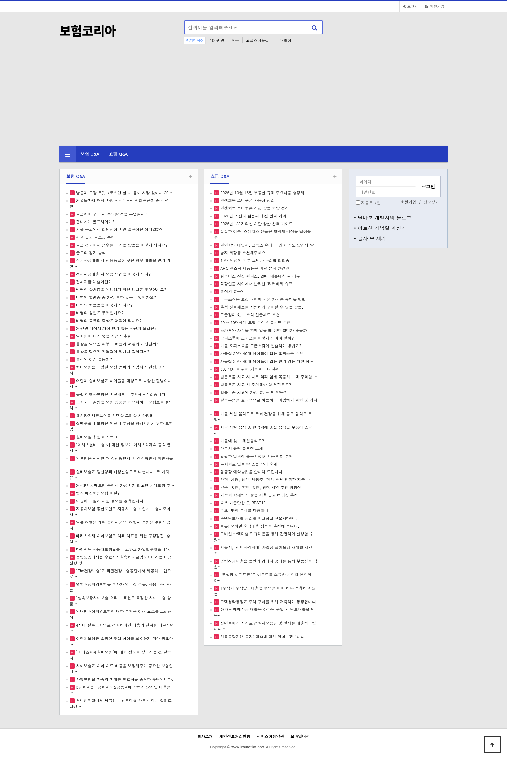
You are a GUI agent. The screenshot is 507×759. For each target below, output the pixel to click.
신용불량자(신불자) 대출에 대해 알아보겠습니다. (262, 636)
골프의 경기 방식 (90, 252)
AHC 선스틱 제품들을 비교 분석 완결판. (255, 268)
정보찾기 (431, 202)
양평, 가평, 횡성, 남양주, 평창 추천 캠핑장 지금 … (264, 479)
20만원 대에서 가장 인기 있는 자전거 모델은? (115, 328)
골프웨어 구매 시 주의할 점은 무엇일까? (111, 213)
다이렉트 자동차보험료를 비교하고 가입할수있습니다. (123, 549)
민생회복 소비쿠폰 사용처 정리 (247, 200)
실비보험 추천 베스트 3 (96, 436)
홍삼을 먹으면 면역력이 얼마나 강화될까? (112, 351)
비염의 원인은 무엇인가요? (99, 312)
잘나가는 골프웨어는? (94, 221)
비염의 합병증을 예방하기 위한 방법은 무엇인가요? (120, 289)
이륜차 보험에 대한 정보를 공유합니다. (110, 500)
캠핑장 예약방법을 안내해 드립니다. (251, 471)
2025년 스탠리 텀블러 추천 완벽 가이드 (254, 215)
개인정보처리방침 (234, 736)
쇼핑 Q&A (118, 154)
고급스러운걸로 (259, 40)
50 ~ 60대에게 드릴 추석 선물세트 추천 (255, 322)
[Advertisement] (253, 97)
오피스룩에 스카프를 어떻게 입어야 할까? (256, 338)
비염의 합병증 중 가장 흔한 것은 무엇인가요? (115, 297)
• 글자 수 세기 (370, 238)
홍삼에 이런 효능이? (93, 359)
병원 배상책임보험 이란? (97, 493)
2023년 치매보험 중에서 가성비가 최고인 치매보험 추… (124, 485)
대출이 (285, 40)
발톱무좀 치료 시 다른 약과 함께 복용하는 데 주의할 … (268, 376)
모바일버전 (300, 736)
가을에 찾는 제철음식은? (241, 440)
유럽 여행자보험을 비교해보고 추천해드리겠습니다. (121, 394)
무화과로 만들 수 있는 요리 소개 (248, 464)
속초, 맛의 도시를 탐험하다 (243, 510)
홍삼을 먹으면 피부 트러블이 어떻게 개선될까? (116, 343)
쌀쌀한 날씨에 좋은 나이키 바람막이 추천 (256, 456)
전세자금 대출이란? (93, 281)
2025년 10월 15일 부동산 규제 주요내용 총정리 (261, 192)
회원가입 (434, 6)
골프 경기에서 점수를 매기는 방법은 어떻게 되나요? (121, 245)
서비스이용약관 (270, 736)
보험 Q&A (90, 154)
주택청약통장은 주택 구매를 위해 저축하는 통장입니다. (268, 601)
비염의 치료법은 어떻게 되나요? (104, 305)
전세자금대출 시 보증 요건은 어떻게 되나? (113, 274)
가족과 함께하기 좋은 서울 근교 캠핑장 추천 (258, 495)
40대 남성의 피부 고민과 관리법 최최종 (254, 260)
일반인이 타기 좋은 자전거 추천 (103, 336)
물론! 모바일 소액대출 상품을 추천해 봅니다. (259, 526)
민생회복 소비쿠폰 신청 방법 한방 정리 (254, 208)
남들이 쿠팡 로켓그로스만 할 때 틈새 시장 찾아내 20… (123, 192)
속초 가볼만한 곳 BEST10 (242, 502)
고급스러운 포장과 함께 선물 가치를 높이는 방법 (262, 299)
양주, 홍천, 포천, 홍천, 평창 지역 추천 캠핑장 (260, 487)
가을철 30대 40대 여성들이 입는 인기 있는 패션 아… (266, 361)
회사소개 (205, 736)
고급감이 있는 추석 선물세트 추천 (249, 314)
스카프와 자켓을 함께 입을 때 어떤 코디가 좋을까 (263, 330)
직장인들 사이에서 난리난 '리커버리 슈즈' (256, 283)
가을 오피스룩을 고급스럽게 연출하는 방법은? (260, 345)
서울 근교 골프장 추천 (95, 237)
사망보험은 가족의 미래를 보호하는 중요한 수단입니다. (124, 679)
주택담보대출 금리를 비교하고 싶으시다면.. (258, 518)
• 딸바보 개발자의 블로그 (382, 217)
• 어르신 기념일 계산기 (380, 227)
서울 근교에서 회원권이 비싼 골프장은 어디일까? (118, 229)
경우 (235, 40)
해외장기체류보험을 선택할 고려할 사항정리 (114, 415)
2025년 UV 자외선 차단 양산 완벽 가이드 (256, 223)
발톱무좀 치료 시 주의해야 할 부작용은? (255, 384)
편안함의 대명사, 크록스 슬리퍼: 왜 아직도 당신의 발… (268, 245)
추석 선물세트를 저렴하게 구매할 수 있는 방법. (261, 307)
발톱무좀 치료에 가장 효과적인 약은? (252, 392)
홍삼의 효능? (231, 291)
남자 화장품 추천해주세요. (243, 252)
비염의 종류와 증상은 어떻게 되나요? (108, 320)
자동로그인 (371, 202)
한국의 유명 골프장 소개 (241, 448)
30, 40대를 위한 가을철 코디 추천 (249, 369)
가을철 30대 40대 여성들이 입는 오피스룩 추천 (261, 353)
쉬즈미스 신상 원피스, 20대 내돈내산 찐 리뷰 (259, 276)
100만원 (217, 40)
